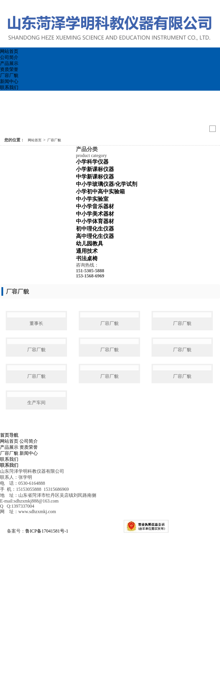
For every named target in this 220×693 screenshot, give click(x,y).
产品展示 (9, 63)
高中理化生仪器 (95, 236)
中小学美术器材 (95, 214)
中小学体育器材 (95, 221)
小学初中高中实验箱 (100, 191)
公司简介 (9, 57)
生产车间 (36, 561)
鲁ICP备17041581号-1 (46, 689)
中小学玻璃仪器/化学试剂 (106, 184)
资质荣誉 (9, 69)
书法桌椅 (87, 258)
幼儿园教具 (89, 244)
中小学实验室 (92, 199)
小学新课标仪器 (95, 169)
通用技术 (87, 251)
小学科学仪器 (92, 162)
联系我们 (9, 87)
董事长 (36, 362)
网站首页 (9, 51)
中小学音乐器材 (95, 206)
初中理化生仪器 (95, 229)
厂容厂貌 (9, 75)
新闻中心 (9, 81)
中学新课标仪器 (95, 177)
